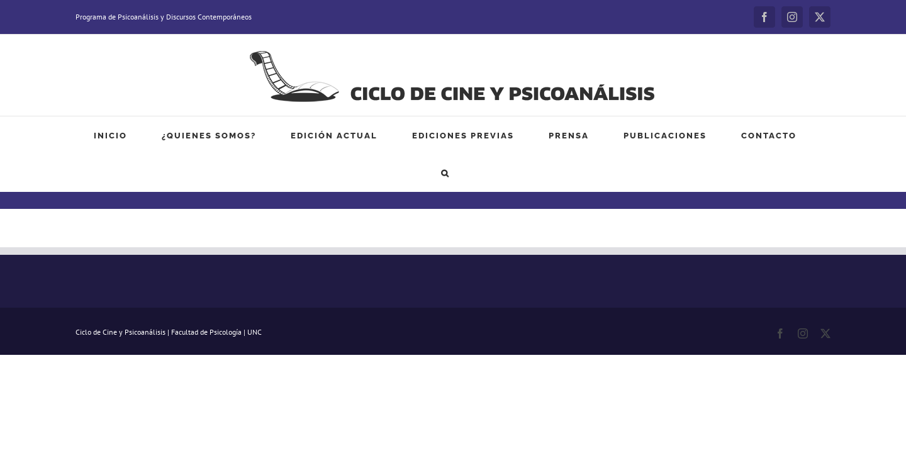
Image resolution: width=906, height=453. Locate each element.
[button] (767, 135)
